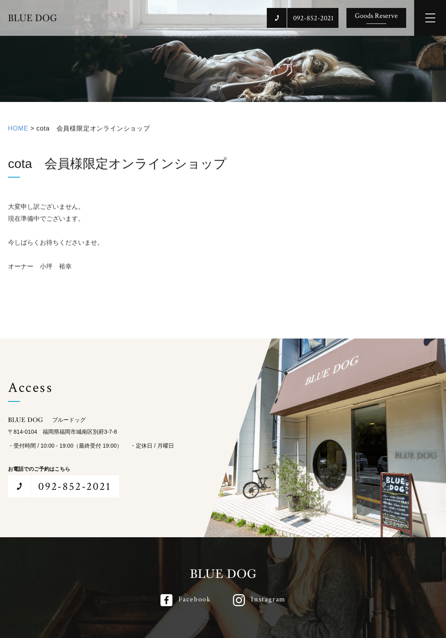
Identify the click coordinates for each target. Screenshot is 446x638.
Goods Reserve (376, 15)
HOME (18, 131)
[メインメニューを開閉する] (430, 18)
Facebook (194, 599)
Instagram (268, 599)
